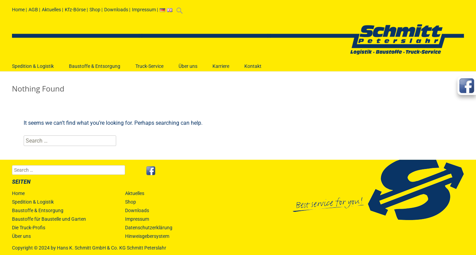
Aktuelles (51, 9)
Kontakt (252, 69)
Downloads (116, 9)
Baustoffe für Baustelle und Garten (49, 219)
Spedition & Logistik (33, 69)
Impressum (144, 9)
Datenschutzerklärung (148, 227)
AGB (33, 9)
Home (18, 9)
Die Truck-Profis (28, 227)
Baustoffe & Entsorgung (94, 69)
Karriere (220, 69)
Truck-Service (149, 69)
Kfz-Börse (75, 9)
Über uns (188, 69)
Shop (94, 9)
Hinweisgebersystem (147, 236)
